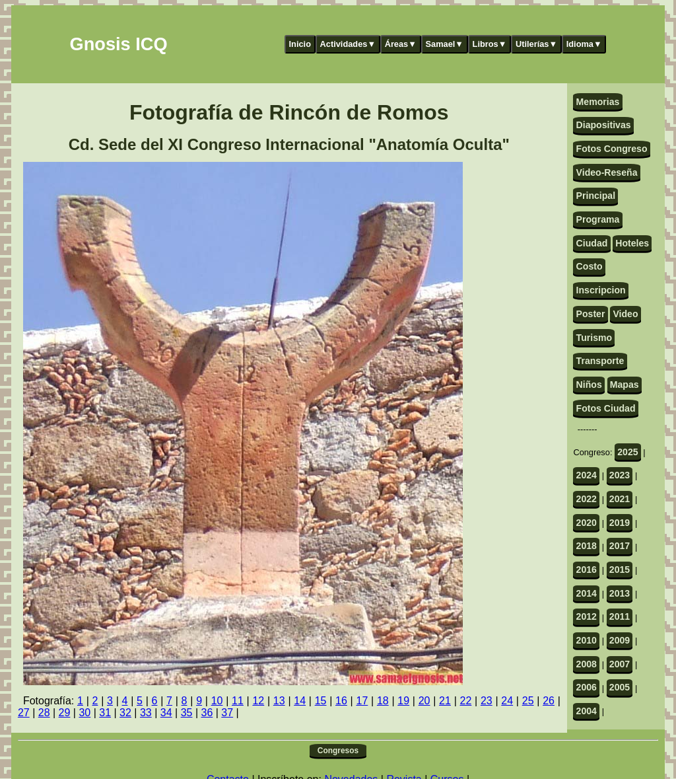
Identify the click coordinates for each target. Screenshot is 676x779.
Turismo (594, 337)
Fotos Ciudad (606, 408)
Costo (589, 266)
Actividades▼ (348, 44)
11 (238, 700)
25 (528, 700)
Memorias (598, 101)
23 (486, 700)
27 (24, 712)
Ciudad (592, 243)
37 (227, 712)
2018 (586, 545)
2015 (619, 569)
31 (105, 712)
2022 (586, 499)
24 (507, 700)
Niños (589, 384)
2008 (586, 664)
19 (403, 700)
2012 (586, 616)
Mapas (624, 384)
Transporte (600, 360)
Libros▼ (490, 44)
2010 (586, 640)
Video (625, 314)
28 (44, 712)
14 (300, 700)
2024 (586, 475)
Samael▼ (444, 44)
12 (258, 700)
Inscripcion (601, 290)
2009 (619, 640)
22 (466, 700)
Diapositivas (603, 125)
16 (341, 700)
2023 (619, 475)
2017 (619, 545)
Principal (595, 195)
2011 (619, 616)
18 (383, 700)
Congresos (338, 750)
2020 (586, 522)
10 (217, 700)
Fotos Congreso (612, 148)
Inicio (300, 44)
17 (362, 700)
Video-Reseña (607, 172)
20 (424, 700)
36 (207, 712)
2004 (586, 711)
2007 (619, 664)
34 (166, 712)
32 (125, 712)
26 (549, 700)
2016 (586, 569)
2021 (619, 499)
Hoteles (632, 243)
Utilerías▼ (536, 44)
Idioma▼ (584, 44)
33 (146, 712)
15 (321, 700)
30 (84, 712)
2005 (619, 687)
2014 (586, 593)
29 (65, 712)
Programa (598, 219)
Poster (590, 314)
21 (445, 700)
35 (187, 712)
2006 (586, 687)
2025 (627, 452)
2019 (619, 522)
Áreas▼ (401, 44)
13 (279, 700)
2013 (619, 593)
